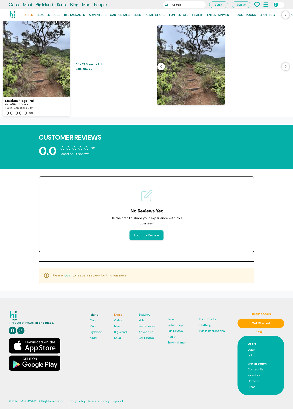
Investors (254, 375)
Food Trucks (245, 15)
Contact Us (255, 369)
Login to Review (146, 235)
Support (117, 401)
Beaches (43, 15)
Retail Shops (155, 15)
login (67, 275)
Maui (27, 4)
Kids (57, 15)
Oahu (14, 4)
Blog (74, 4)
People (100, 4)
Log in (260, 331)
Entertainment (219, 15)
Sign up (241, 5)
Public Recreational (212, 331)
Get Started (261, 323)
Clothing (267, 15)
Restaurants (74, 15)
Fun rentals (179, 15)
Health (197, 15)
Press (251, 387)
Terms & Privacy (99, 401)
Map (86, 4)
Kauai (61, 4)
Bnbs (137, 15)
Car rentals (120, 15)
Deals (28, 15)
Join (250, 355)
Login (218, 5)
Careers (253, 381)
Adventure (97, 15)
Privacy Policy (76, 401)
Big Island (44, 4)
